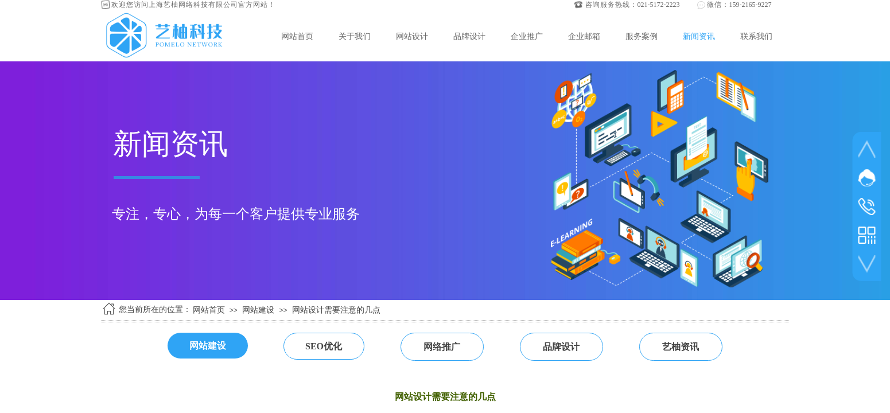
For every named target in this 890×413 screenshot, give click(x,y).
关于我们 (355, 36)
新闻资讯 (699, 36)
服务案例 (641, 36)
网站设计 (412, 36)
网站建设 (258, 310)
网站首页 (297, 36)
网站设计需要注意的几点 (336, 310)
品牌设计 (469, 36)
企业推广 (527, 36)
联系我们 (756, 36)
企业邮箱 (584, 36)
